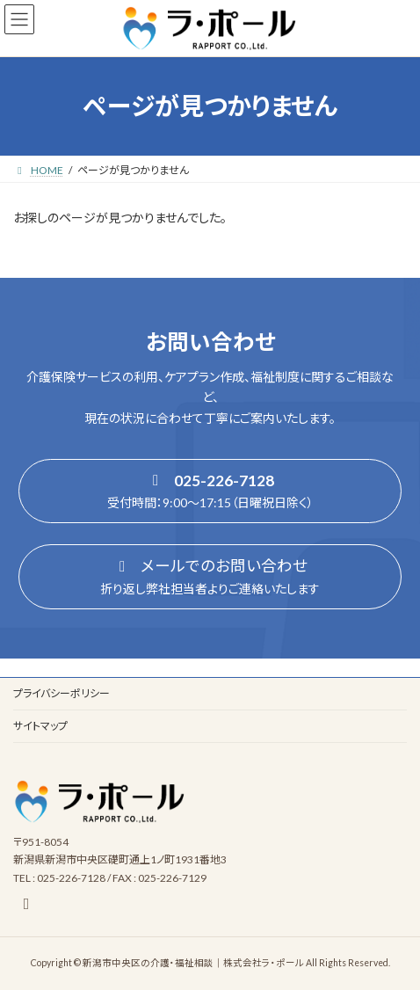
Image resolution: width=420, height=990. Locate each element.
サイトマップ (40, 725)
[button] (210, 491)
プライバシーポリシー (61, 693)
